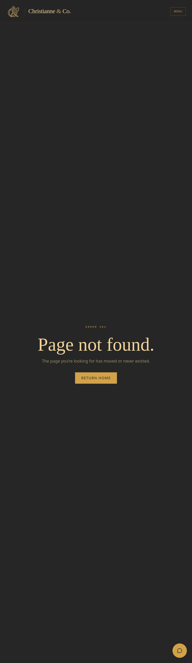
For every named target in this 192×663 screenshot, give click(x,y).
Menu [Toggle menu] (178, 11)
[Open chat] (179, 650)
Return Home (96, 377)
